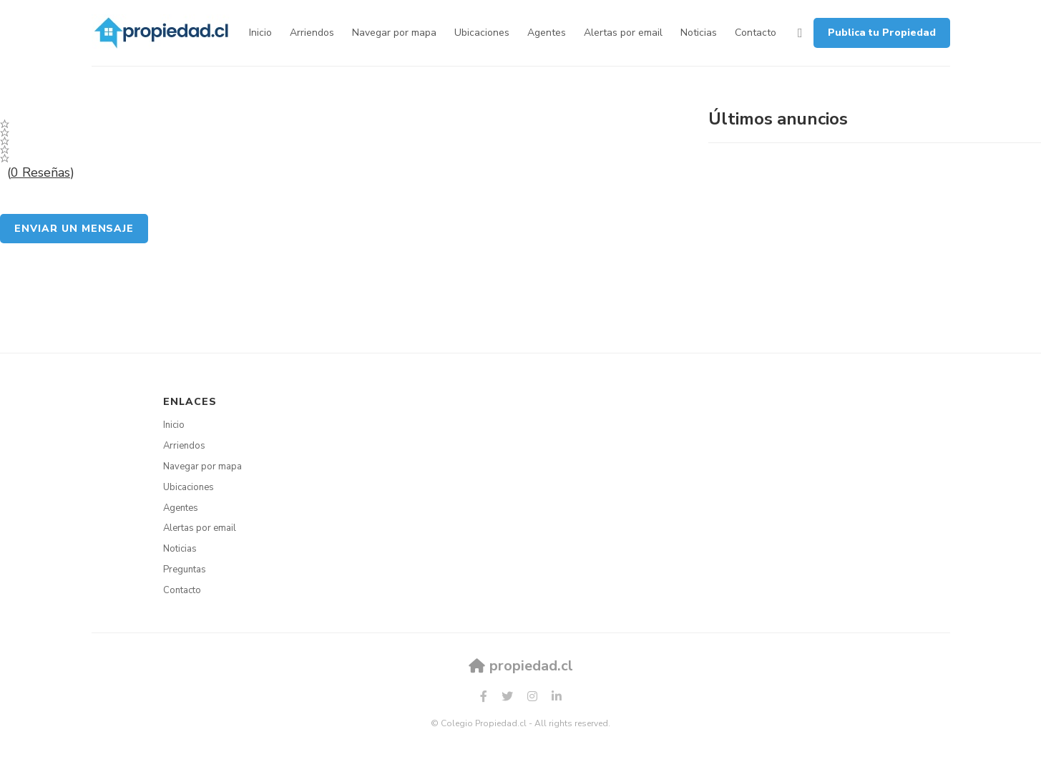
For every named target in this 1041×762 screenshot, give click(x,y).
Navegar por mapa (394, 32)
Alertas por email (623, 32)
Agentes (546, 32)
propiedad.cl (521, 665)
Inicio (260, 32)
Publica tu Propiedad (882, 32)
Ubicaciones (481, 32)
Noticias (698, 32)
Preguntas (184, 569)
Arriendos (312, 32)
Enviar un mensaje (74, 228)
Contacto (755, 32)
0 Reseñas (40, 172)
